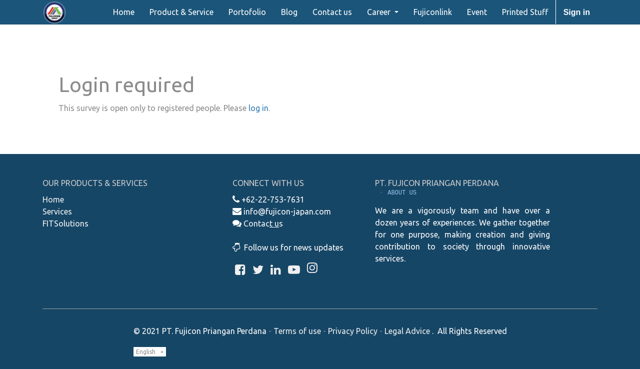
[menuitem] (124, 12)
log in (258, 108)
